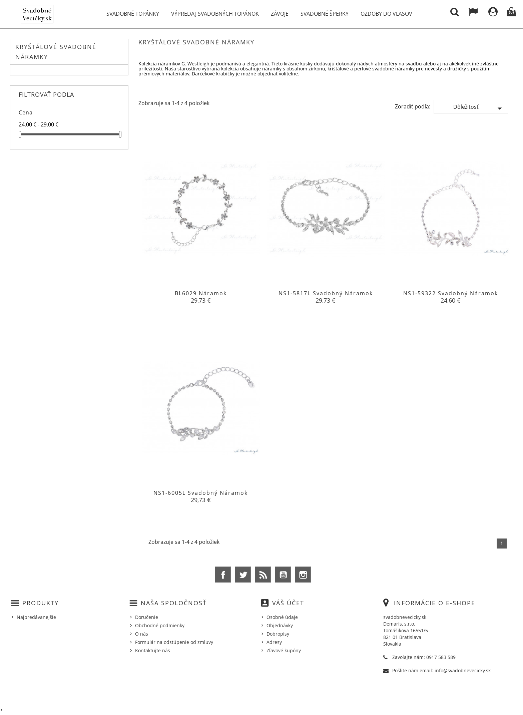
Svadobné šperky (325, 13)
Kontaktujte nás (152, 650)
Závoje (280, 13)
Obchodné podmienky (159, 625)
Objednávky (280, 625)
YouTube (283, 574)
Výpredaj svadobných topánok (215, 13)
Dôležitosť (479, 108)
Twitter (242, 574)
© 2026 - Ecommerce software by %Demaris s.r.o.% (262, 692)
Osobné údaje (282, 617)
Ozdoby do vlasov (386, 13)
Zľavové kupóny (284, 650)
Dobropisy (278, 634)
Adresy (274, 642)
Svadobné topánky (132, 13)
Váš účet (288, 603)
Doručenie (146, 617)
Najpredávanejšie (36, 617)
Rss (263, 574)
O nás (141, 634)
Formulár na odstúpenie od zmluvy (174, 642)
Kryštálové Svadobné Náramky (55, 52)
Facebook (222, 574)
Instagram (303, 574)
